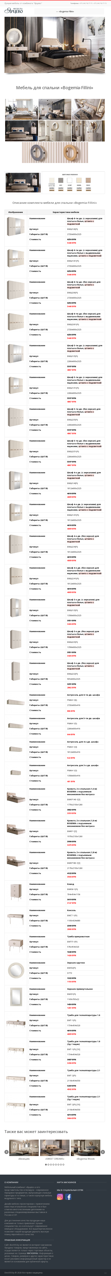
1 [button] (46, 1164)
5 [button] (56, 1164)
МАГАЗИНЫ (32, 1253)
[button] (6, 1152)
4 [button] (53, 1164)
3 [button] (51, 1164)
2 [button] (48, 1164)
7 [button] (61, 1164)
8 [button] (63, 1164)
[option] (24, 1151)
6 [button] (58, 1164)
